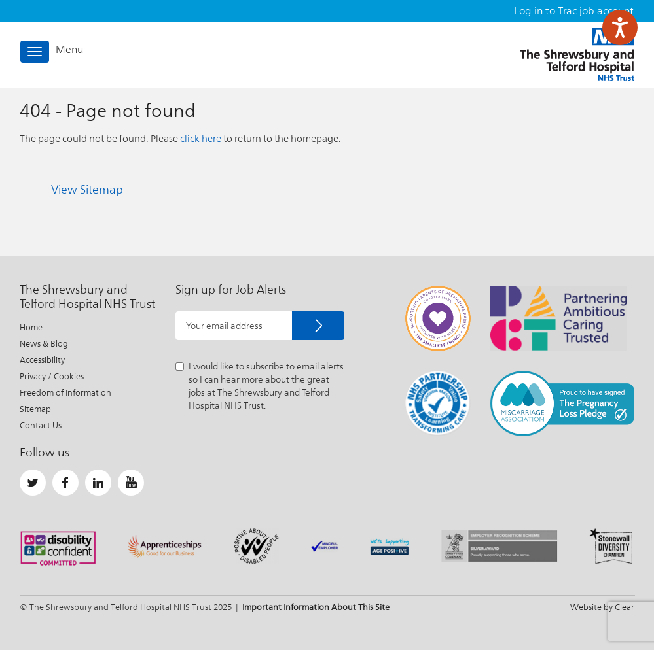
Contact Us (41, 425)
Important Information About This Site (316, 607)
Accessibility (42, 360)
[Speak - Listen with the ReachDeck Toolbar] (620, 27)
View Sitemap (87, 189)
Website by (602, 607)
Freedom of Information (65, 393)
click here (200, 138)
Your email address (224, 325)
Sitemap (35, 409)
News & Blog (44, 344)
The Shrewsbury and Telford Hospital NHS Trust (577, 54)
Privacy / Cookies (52, 376)
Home (31, 327)
